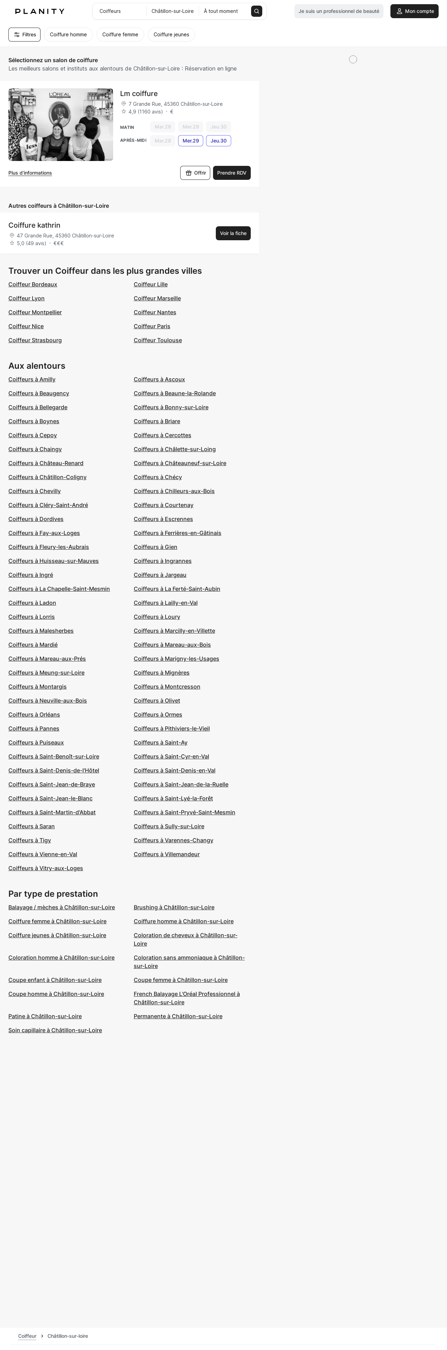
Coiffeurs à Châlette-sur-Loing (175, 449)
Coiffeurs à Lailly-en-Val (166, 602)
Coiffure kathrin (34, 225)
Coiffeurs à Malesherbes (41, 630)
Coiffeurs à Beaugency (38, 393)
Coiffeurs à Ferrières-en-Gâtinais (177, 532)
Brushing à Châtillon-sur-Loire (174, 907)
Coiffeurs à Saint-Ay (161, 742)
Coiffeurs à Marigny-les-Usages (176, 658)
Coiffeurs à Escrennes (163, 518)
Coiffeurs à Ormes (158, 714)
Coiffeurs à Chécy (158, 477)
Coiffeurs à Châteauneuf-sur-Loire (180, 463)
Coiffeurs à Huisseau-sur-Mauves (53, 560)
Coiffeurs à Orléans (34, 714)
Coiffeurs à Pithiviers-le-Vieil (172, 728)
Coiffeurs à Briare (157, 421)
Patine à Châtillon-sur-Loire (45, 1016)
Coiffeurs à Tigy (29, 840)
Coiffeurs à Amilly (32, 379)
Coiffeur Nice (26, 326)
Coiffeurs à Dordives (36, 518)
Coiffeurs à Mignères (162, 672)
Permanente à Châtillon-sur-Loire (178, 1016)
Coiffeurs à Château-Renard (45, 463)
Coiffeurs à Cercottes (162, 435)
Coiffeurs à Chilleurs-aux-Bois (174, 490)
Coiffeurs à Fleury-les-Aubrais (48, 546)
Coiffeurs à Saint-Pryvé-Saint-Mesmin (184, 812)
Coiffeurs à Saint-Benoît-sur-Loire (53, 756)
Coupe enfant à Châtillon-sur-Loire (55, 979)
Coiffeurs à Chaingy (35, 449)
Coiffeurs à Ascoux (159, 379)
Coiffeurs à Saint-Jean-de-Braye (51, 784)
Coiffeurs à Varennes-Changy (173, 840)
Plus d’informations (30, 173)
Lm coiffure (139, 93)
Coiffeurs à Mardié (33, 644)
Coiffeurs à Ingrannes (163, 560)
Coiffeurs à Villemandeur (167, 854)
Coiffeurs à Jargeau (160, 574)
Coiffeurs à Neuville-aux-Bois (47, 700)
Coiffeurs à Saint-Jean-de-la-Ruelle (181, 784)
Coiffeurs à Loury (157, 616)
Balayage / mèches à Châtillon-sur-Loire (61, 907)
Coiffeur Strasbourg (35, 340)
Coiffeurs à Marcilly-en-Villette (174, 630)
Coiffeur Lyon (26, 298)
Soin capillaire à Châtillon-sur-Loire (55, 1030)
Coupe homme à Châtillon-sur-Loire (56, 993)
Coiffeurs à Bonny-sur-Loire (171, 407)
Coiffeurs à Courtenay (163, 504)
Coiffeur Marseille (157, 298)
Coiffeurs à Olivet (157, 700)
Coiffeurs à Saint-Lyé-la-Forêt (173, 798)
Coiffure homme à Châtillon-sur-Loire (184, 921)
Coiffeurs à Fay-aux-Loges (44, 532)
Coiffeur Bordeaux (32, 284)
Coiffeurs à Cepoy (32, 435)
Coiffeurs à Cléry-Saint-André (48, 504)
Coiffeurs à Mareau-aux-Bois (172, 644)
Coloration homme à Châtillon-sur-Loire (61, 957)
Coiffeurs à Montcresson (167, 686)
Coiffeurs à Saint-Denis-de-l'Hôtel (53, 770)
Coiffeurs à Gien (155, 546)
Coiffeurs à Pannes (33, 728)
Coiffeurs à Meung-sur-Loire (46, 672)
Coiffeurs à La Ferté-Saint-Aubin (177, 588)
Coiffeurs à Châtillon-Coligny (47, 477)
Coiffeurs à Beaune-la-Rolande (175, 393)
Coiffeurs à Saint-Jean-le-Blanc (50, 798)
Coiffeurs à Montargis (37, 686)
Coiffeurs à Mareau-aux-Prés (47, 658)
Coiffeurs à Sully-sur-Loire (169, 826)
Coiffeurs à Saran (31, 826)
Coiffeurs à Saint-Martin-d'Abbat (52, 812)
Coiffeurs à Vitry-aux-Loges (45, 868)
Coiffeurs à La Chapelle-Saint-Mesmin (59, 588)
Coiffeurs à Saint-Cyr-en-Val (171, 756)
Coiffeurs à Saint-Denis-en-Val (174, 770)
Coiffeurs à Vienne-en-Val (42, 854)
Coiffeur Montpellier (35, 312)
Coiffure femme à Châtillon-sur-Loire (57, 921)
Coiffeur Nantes (155, 312)
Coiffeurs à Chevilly (34, 490)
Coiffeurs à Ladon (32, 602)
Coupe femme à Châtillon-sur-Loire (181, 979)
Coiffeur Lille (151, 284)
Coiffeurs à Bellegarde (37, 407)
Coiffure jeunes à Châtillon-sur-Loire (57, 935)
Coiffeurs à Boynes (33, 421)
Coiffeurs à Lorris (31, 616)
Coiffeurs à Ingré (30, 574)
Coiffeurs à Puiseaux (36, 742)
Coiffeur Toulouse (158, 340)
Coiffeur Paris (152, 326)
